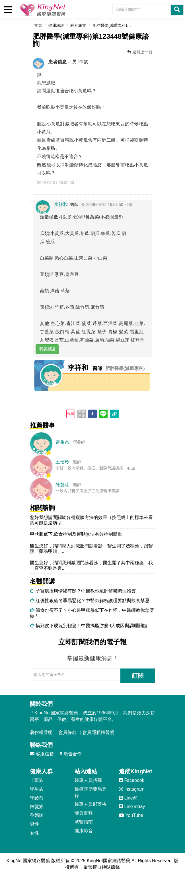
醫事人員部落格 (90, 804)
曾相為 (62, 441)
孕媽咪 (37, 815)
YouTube (131, 815)
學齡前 (37, 798)
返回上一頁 (139, 52)
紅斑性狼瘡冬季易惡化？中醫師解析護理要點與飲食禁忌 (89, 600)
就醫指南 (84, 821)
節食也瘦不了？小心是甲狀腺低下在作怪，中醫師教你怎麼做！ (92, 613)
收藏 (70, 414)
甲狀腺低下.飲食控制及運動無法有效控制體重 (76, 534)
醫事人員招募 (88, 780)
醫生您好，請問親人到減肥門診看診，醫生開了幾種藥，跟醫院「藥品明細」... (91, 548)
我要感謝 (47, 349)
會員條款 (67, 732)
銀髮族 (37, 806)
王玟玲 (62, 461)
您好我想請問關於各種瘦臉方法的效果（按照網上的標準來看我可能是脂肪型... (91, 520)
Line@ (128, 798)
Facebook (131, 780)
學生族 (37, 789)
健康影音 (84, 830)
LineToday (132, 806)
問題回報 (81, 414)
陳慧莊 (62, 484)
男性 (34, 824)
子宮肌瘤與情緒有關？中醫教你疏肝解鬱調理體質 (83, 590)
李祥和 (61, 204)
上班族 (37, 780)
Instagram (132, 789)
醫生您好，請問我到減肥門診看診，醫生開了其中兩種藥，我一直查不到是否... (91, 565)
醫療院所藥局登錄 (90, 792)
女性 (34, 833)
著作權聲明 (41, 732)
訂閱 (137, 675)
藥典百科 (84, 813)
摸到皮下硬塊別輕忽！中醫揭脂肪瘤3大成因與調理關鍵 (88, 625)
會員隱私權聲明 (98, 732)
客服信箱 (42, 753)
